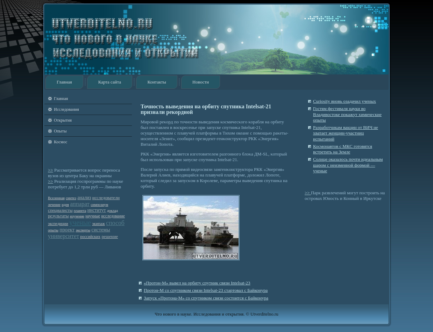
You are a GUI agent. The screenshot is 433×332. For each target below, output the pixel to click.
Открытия (63, 120)
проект (66, 229)
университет (63, 236)
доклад (112, 210)
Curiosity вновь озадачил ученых (344, 101)
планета (80, 210)
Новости (200, 82)
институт (96, 210)
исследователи (106, 197)
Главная (64, 82)
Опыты (60, 131)
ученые (80, 222)
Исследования (66, 109)
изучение (77, 216)
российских (90, 236)
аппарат (80, 204)
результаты (58, 216)
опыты (53, 230)
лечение (54, 205)
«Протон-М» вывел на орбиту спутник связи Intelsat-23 (197, 283)
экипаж (98, 224)
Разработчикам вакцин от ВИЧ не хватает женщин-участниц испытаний (345, 133)
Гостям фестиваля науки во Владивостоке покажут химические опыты (347, 114)
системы (100, 229)
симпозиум (99, 205)
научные (92, 216)
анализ (84, 197)
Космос (60, 141)
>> (50, 170)
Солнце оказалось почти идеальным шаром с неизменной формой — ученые (348, 165)
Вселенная (56, 198)
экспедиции (58, 224)
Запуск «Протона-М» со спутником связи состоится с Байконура (206, 298)
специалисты (60, 210)
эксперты (83, 230)
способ (115, 222)
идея (65, 205)
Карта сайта (109, 82)
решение (109, 236)
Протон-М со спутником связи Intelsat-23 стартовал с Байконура (206, 290)
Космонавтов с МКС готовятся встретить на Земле (342, 149)
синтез (71, 198)
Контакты (156, 82)
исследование (113, 216)
